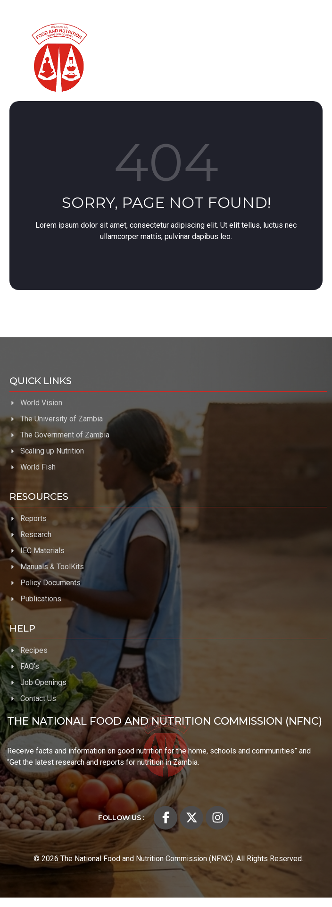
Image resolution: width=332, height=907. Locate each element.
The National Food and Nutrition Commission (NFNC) (164, 721)
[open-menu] (308, 57)
